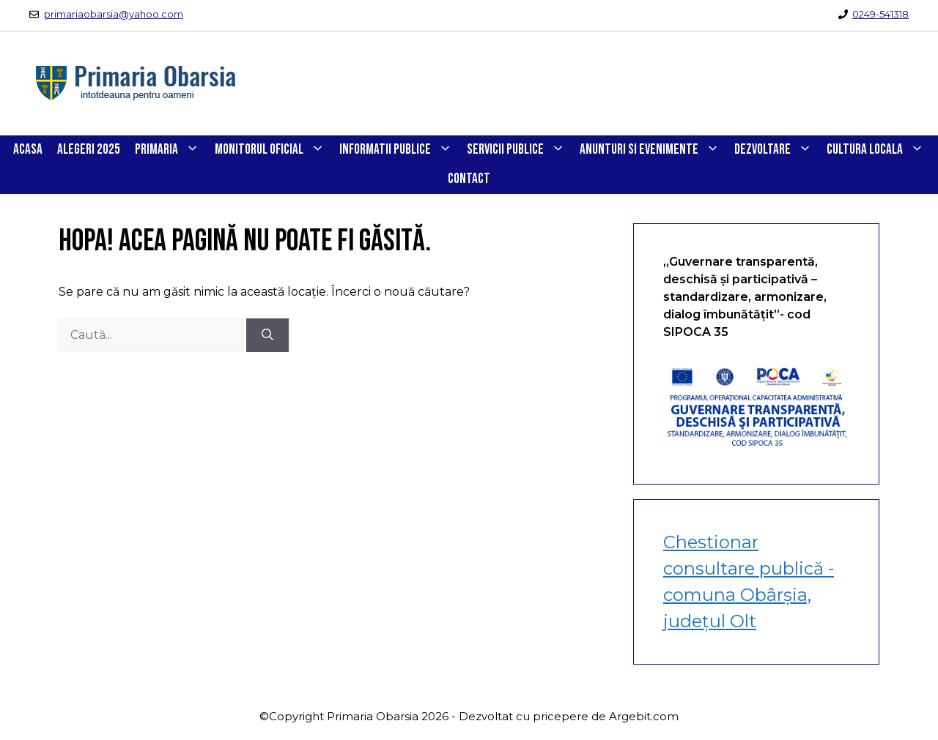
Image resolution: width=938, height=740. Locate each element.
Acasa (28, 149)
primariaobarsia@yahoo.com (113, 14)
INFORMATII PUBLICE (399, 150)
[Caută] (267, 335)
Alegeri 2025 (88, 149)
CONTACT (469, 179)
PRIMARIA (171, 150)
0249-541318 (880, 14)
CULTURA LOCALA (879, 150)
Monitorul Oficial (273, 150)
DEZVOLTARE (776, 150)
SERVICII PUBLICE (519, 150)
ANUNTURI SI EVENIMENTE (653, 150)
